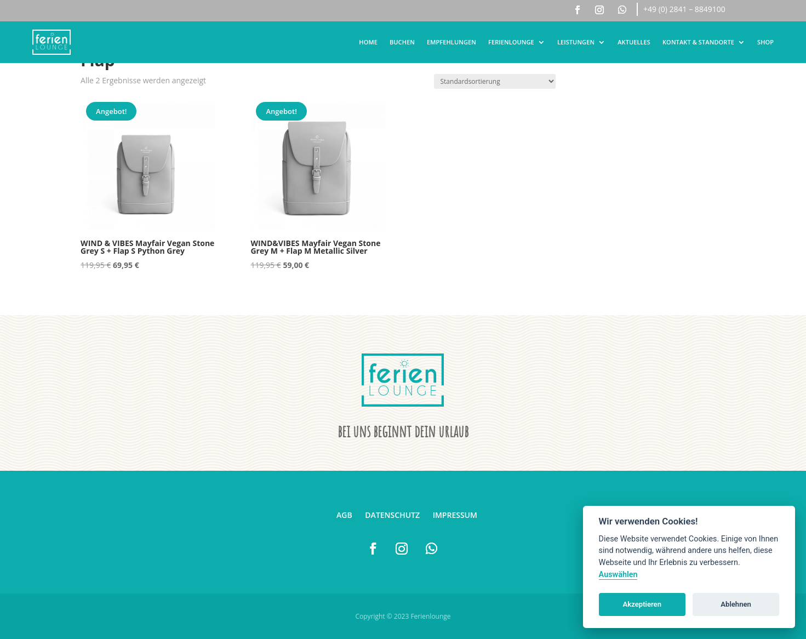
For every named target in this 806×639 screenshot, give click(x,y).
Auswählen (618, 574)
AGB (344, 515)
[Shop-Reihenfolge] (495, 81)
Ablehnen (736, 604)
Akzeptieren (642, 604)
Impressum (455, 515)
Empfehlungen (451, 42)
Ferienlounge (511, 42)
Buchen (402, 42)
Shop (765, 42)
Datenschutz (392, 515)
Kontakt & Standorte (698, 42)
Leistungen (576, 42)
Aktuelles (634, 42)
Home (368, 42)
